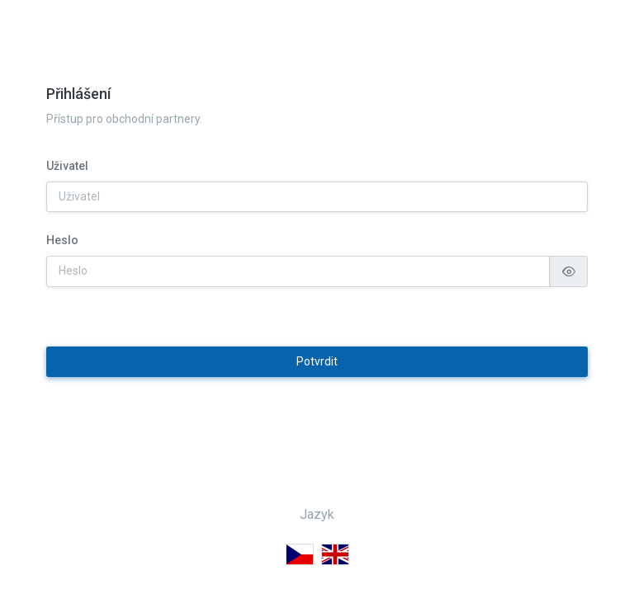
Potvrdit (317, 390)
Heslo (62, 269)
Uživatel (67, 194)
